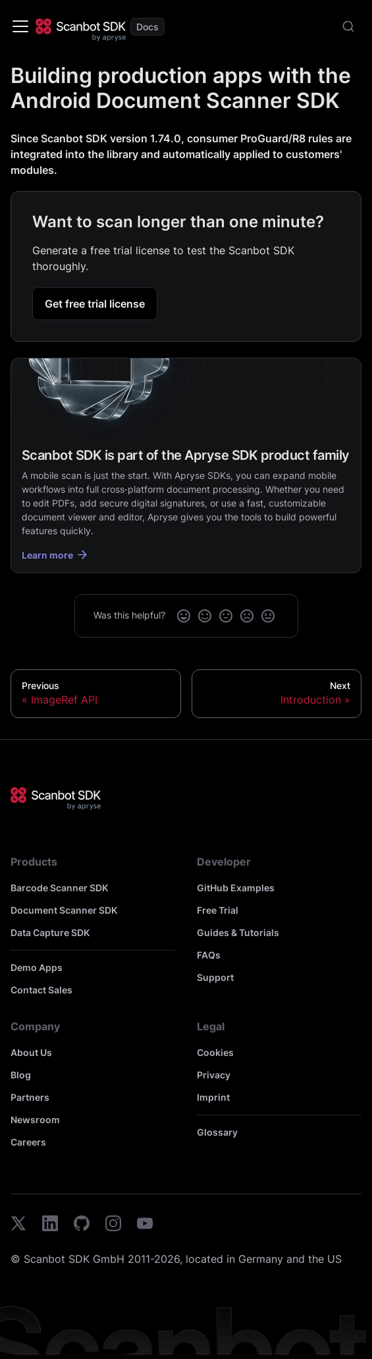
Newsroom (35, 1119)
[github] (82, 1225)
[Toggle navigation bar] (20, 26)
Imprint (213, 1097)
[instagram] (113, 1225)
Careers (28, 1142)
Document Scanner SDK (64, 910)
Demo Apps (37, 967)
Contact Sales (41, 989)
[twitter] (18, 1225)
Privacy (213, 1074)
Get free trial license (95, 303)
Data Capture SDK (50, 932)
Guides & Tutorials (238, 932)
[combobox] (348, 26)
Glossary (217, 1132)
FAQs (209, 954)
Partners (30, 1097)
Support (215, 977)
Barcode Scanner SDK (59, 887)
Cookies (215, 1052)
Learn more (55, 554)
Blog (21, 1074)
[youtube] (145, 1225)
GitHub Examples (236, 887)
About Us (31, 1052)
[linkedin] (50, 1225)
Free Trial (217, 910)
